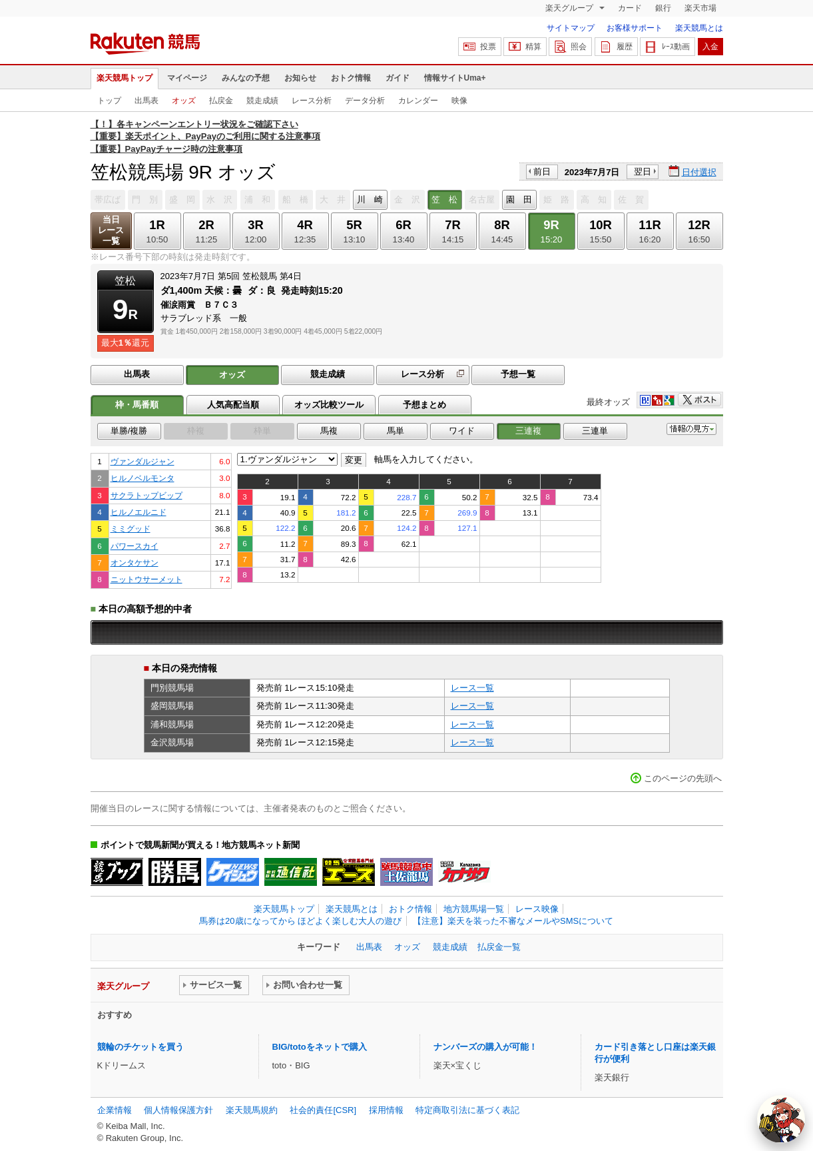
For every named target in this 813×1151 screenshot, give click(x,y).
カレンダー (418, 100)
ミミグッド (130, 528)
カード (630, 8)
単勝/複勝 (129, 431)
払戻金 (221, 100)
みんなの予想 (246, 78)
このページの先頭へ (683, 778)
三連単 (595, 431)
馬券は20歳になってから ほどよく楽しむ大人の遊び (300, 921)
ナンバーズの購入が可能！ (485, 1047)
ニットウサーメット (146, 579)
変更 (353, 460)
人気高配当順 (233, 405)
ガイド (397, 78)
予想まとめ (424, 405)
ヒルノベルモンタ (142, 478)
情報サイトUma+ (455, 78)
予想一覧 (518, 374)
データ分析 (365, 100)
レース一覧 (472, 688)
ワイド (462, 431)
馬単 (395, 431)
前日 (542, 172)
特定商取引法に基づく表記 (467, 1110)
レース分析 (312, 100)
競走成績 (262, 100)
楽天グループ (570, 8)
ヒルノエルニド (138, 512)
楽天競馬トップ (124, 78)
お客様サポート (635, 28)
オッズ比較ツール (329, 405)
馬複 (329, 431)
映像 (459, 100)
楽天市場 (700, 8)
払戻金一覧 (499, 947)
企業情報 (114, 1110)
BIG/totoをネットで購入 (319, 1047)
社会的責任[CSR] (323, 1110)
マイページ (187, 78)
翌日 (642, 172)
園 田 (519, 199)
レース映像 (537, 909)
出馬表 (146, 100)
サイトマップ (571, 28)
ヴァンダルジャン (142, 461)
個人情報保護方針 (178, 1110)
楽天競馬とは (699, 28)
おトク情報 (351, 78)
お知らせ (300, 78)
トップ (109, 100)
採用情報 (386, 1110)
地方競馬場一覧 (473, 909)
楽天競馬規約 (252, 1110)
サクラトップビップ (146, 495)
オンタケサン (134, 562)
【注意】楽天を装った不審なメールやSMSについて (513, 921)
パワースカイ (134, 546)
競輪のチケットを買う (140, 1047)
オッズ (184, 100)
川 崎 (370, 199)
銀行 (663, 8)
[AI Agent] (781, 1119)
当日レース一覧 (111, 230)
